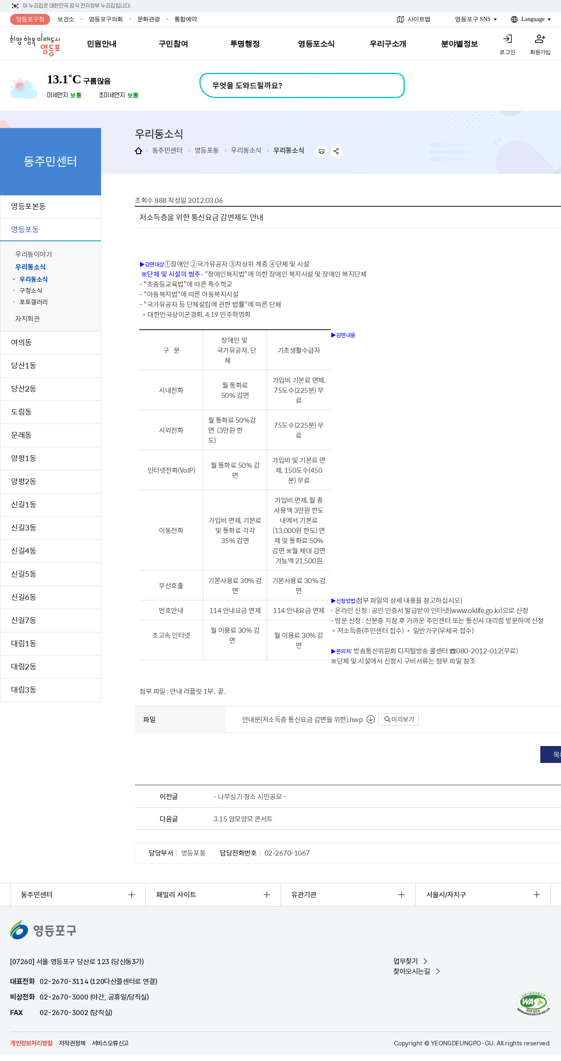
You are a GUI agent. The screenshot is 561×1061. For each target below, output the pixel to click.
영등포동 (207, 150)
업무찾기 (405, 961)
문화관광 (148, 19)
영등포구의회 (106, 19)
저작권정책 (72, 1043)
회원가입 (540, 52)
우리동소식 (246, 150)
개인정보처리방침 (31, 1043)
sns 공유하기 (337, 151)
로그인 (508, 52)
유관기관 (304, 894)
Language (533, 19)
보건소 (66, 19)
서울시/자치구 (446, 894)
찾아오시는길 (411, 971)
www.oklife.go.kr (475, 610)
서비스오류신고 (110, 1043)
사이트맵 (419, 19)
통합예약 (185, 19)
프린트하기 (321, 151)
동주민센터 (167, 150)
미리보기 (399, 719)
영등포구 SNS (473, 19)
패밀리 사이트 (176, 894)
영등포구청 (30, 19)
